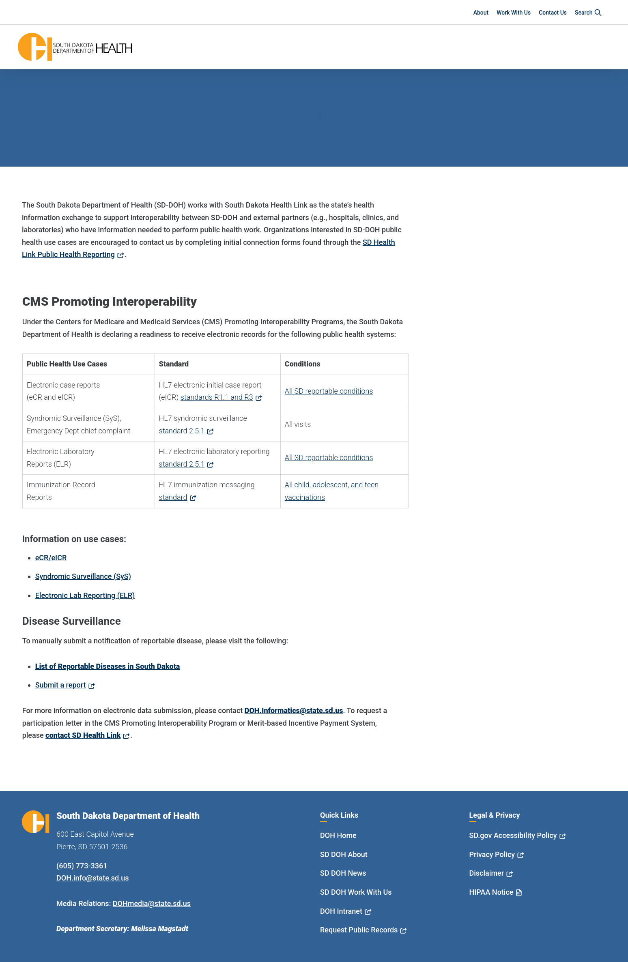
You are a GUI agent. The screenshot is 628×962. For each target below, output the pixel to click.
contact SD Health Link (82, 735)
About (481, 12)
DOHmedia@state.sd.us (152, 903)
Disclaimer (486, 873)
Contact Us (553, 12)
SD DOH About (344, 854)
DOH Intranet (341, 911)
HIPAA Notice (491, 892)
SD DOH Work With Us (355, 892)
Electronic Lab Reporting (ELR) (85, 595)
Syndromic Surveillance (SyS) (83, 576)
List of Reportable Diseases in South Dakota (107, 666)
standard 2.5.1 (182, 430)
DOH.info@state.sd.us (92, 878)
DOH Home (338, 835)
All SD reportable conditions (329, 391)
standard (173, 497)
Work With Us (514, 12)
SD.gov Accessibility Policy (513, 835)
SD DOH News (343, 873)
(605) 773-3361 (81, 865)
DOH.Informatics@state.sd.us (294, 710)
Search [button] (588, 12)
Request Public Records (359, 930)
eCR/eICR (51, 557)
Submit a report (60, 685)
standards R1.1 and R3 (217, 397)
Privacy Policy (492, 854)
